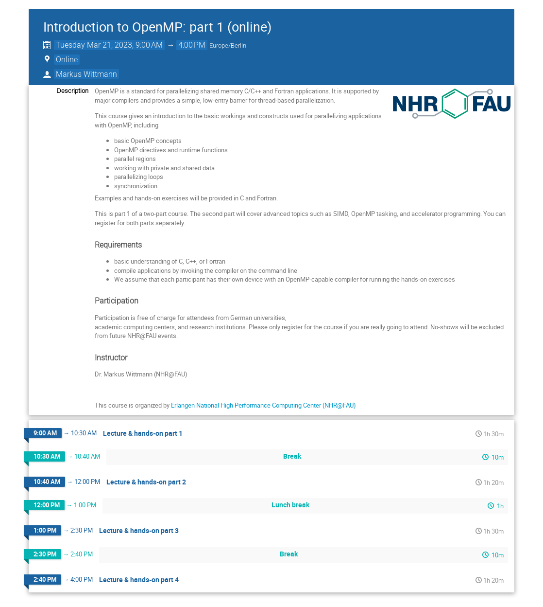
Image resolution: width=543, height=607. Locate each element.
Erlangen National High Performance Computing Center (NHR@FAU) (263, 405)
